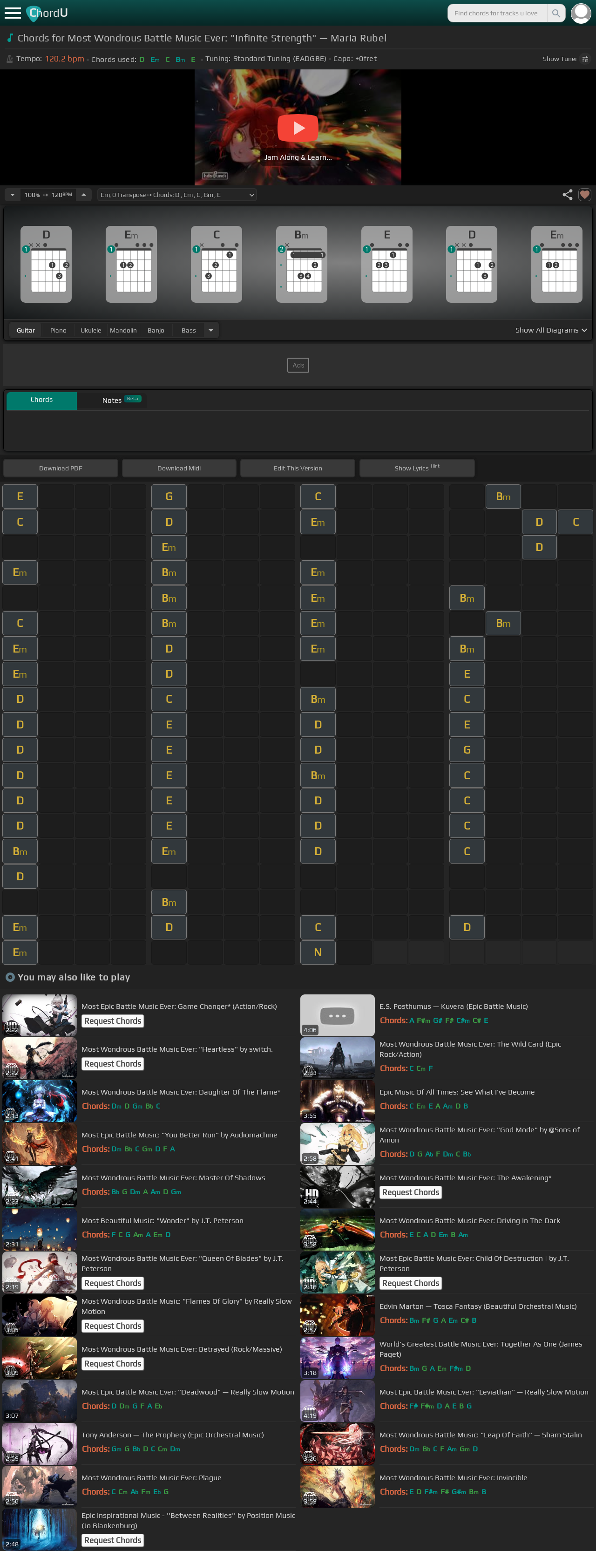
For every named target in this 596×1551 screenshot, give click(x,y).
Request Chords (112, 1021)
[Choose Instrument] (211, 330)
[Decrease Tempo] (12, 194)
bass (189, 330)
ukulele (91, 330)
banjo (156, 330)
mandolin (123, 330)
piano (58, 330)
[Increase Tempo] (84, 194)
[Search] (555, 13)
